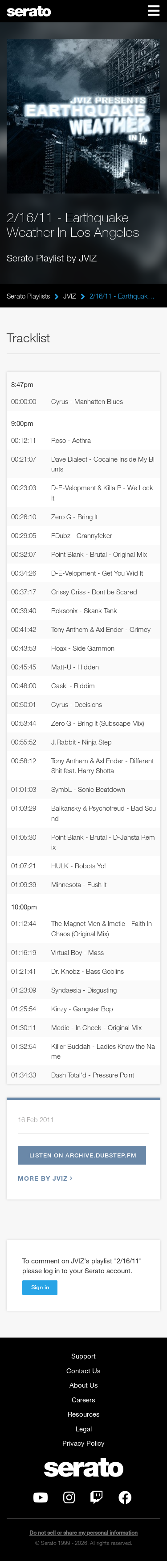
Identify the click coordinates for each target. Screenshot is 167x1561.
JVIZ (69, 296)
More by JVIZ (44, 1178)
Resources (84, 1414)
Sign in (40, 1287)
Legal (84, 1429)
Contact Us (83, 1371)
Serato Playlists (28, 296)
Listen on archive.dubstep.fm (83, 1155)
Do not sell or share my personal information (83, 1532)
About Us (83, 1385)
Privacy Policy (83, 1443)
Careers (83, 1400)
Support (83, 1356)
